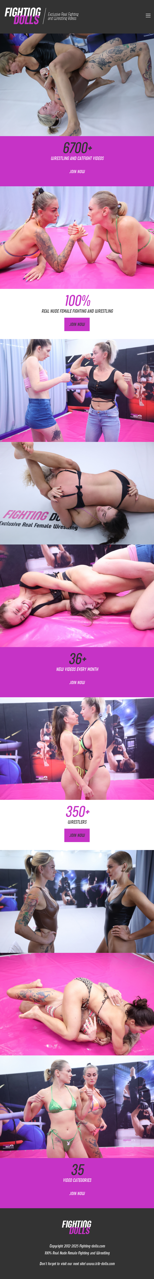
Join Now (77, 171)
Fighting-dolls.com (92, 1246)
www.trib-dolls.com (100, 1263)
